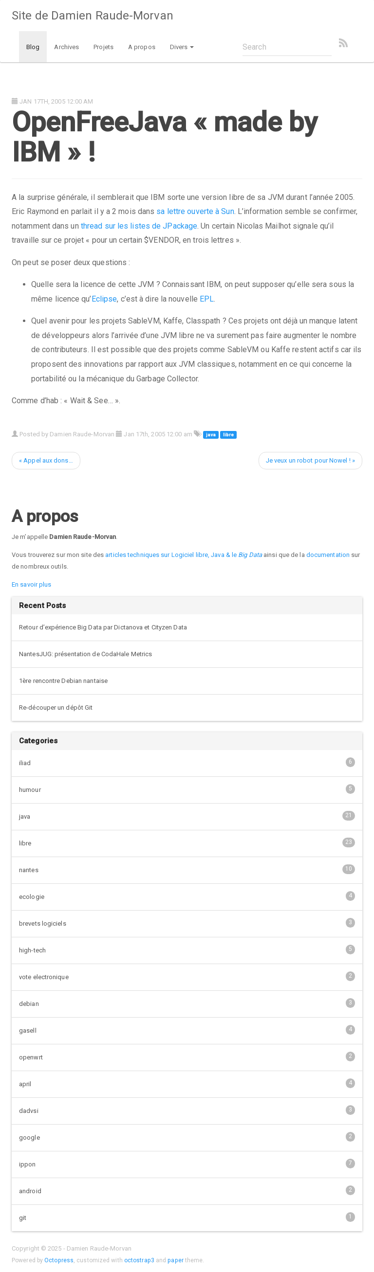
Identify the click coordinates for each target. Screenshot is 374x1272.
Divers (182, 47)
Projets (103, 47)
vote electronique (187, 976)
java (211, 434)
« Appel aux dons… (46, 460)
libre (228, 434)
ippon (187, 1163)
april (187, 1083)
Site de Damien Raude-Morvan (92, 15)
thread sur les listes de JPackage (139, 226)
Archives (66, 47)
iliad (187, 762)
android (187, 1190)
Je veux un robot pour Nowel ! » (310, 460)
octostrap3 (139, 1260)
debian (187, 1003)
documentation (328, 554)
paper (176, 1260)
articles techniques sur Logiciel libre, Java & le (183, 554)
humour (187, 789)
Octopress (59, 1260)
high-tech (187, 949)
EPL (207, 299)
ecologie (187, 896)
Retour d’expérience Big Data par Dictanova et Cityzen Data (103, 627)
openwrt (187, 1056)
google (187, 1137)
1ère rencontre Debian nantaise (63, 680)
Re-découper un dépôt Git (56, 707)
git (187, 1217)
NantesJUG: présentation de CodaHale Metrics (85, 654)
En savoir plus (31, 584)
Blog (32, 47)
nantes (187, 869)
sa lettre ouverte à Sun (195, 211)
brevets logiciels (187, 923)
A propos (141, 47)
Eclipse (104, 299)
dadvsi (187, 1110)
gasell (187, 1030)
